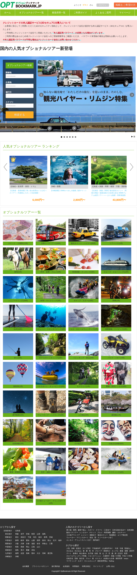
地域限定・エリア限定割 (118, 535)
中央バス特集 (127, 556)
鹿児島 (50, 553)
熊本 (33, 553)
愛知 (27, 540)
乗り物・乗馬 (71, 530)
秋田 (33, 534)
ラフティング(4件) (116, 472)
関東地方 (8, 537)
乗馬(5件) (18, 272)
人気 (68, 548)
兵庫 (22, 543)
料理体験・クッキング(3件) (83, 272)
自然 (96, 553)
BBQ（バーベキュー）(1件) (83, 472)
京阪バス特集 (116, 556)
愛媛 (27, 550)
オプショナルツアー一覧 (31, 12)
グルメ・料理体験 (104, 532)
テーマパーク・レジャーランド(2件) (18, 501)
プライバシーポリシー (40, 566)
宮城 (27, 534)
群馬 (45, 537)
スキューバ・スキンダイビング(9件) (51, 329)
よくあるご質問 (103, 12)
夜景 (125, 553)
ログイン (102, 5)
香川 (22, 550)
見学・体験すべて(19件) (51, 472)
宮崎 (44, 553)
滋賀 (33, 543)
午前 (116, 548)
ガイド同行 (86, 548)
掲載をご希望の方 (125, 5)
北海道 (17, 531)
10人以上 (69, 551)
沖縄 (17, 556)
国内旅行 (96, 540)
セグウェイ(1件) (83, 386)
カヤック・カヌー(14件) (83, 300)
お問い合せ (110, 566)
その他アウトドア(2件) (83, 444)
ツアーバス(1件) (116, 243)
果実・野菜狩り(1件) (18, 472)
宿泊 (91, 537)
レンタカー (84, 532)
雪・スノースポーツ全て (103, 537)
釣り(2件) (18, 358)
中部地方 (8, 540)
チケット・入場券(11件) (18, 243)
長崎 (27, 553)
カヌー (80, 561)
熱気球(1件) (18, 386)
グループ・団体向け (102, 551)
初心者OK (83, 553)
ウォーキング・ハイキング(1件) (51, 415)
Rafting (111, 561)
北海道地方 (7, 531)
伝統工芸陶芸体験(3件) (51, 444)
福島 (44, 534)
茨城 (51, 537)
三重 (51, 543)
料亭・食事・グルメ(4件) (51, 272)
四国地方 (8, 550)
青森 (17, 534)
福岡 (17, 553)
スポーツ (91, 530)
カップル (115, 551)
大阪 (17, 543)
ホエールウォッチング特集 (76, 556)
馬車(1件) (116, 300)
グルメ (88, 558)
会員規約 (66, 566)
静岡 (17, 540)
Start (132, 136)
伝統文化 (69, 558)
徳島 (17, 550)
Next (132, 95)
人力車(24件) (83, 415)
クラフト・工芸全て (103, 530)
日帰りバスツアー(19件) (51, 243)
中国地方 (8, 547)
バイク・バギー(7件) (116, 358)
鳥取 (17, 547)
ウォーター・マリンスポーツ (77, 537)
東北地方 (8, 534)
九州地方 (8, 553)
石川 (54, 540)
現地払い (127, 548)
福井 (60, 540)
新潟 (44, 540)
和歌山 (44, 543)
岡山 (27, 547)
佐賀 (22, 553)
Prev (41, 95)
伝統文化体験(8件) (116, 444)
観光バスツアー (72, 532)
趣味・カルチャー (119, 532)
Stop (134, 136)
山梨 (33, 540)
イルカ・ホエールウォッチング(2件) (83, 329)
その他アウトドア (73, 535)
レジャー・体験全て (88, 535)
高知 (33, 550)
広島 (33, 547)
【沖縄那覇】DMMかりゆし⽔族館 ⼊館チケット (68, 191)
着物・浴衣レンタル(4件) (116, 386)
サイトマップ (98, 566)
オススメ (98, 558)
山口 (38, 547)
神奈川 (23, 537)
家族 (121, 551)
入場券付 (106, 556)
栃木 (40, 537)
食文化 (81, 558)
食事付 (75, 553)
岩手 (22, 534)
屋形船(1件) (116, 415)
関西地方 (8, 543)
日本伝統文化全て (119, 530)
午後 (121, 548)
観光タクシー (103, 535)
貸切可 (131, 551)
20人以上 (78, 551)
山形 (38, 534)
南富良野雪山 (102, 561)
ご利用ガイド (80, 12)
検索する (19, 114)
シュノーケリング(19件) (18, 300)
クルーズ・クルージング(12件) (116, 272)
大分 (38, 553)
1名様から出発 (108, 558)
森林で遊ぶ (82, 530)
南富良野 (119, 558)
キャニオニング (90, 561)
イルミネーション (94, 556)
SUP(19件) (18, 329)
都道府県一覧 (58, 12)
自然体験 (130, 530)
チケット (92, 532)
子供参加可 (96, 548)
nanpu (126, 558)
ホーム (7, 12)
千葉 (29, 537)
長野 (38, 540)
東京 (17, 537)
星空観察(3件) (18, 415)
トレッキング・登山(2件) (83, 358)
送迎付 (78, 548)
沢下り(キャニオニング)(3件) (50, 358)
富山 (49, 540)
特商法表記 (86, 566)
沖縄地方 (8, 556)
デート (68, 553)
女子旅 (90, 553)
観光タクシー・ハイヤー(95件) (83, 243)
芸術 (76, 558)
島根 (22, 547)
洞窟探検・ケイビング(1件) (116, 329)
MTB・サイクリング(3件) (51, 300)
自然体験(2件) (18, 444)
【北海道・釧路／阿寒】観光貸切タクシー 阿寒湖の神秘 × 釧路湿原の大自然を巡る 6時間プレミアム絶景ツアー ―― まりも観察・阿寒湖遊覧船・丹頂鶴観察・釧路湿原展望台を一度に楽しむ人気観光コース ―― (109, 193)
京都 (27, 543)
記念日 (120, 553)
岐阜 (22, 540)
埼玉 (34, 537)
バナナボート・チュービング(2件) (51, 386)
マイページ (124, 12)
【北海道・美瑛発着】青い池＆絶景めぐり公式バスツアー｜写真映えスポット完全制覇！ (28, 192)
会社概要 (25, 566)
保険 (126, 551)
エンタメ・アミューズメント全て (79, 540)
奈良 (38, 543)
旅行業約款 (56, 566)
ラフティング (71, 561)
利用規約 (75, 566)
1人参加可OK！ (108, 548)
